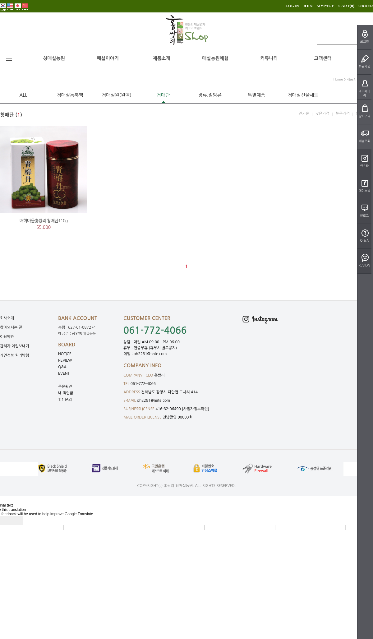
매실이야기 (108, 58)
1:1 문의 (65, 399)
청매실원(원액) (116, 95)
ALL (23, 95)
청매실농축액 (70, 95)
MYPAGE (325, 5)
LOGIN (292, 5)
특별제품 (256, 95)
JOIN (308, 5)
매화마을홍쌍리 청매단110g (43, 221)
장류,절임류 (209, 95)
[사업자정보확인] (195, 409)
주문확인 (65, 386)
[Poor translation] (15, 520)
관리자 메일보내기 (14, 346)
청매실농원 (54, 58)
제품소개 (161, 58)
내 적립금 (65, 393)
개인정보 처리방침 (14, 355)
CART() (346, 5)
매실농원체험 (215, 58)
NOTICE (64, 354)
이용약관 (7, 337)
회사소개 (7, 318)
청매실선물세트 (303, 95)
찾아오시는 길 (11, 327)
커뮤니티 (269, 58)
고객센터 (322, 58)
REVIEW (65, 360)
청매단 (163, 95)
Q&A (62, 367)
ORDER (365, 5)
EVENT (64, 373)
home (338, 79)
